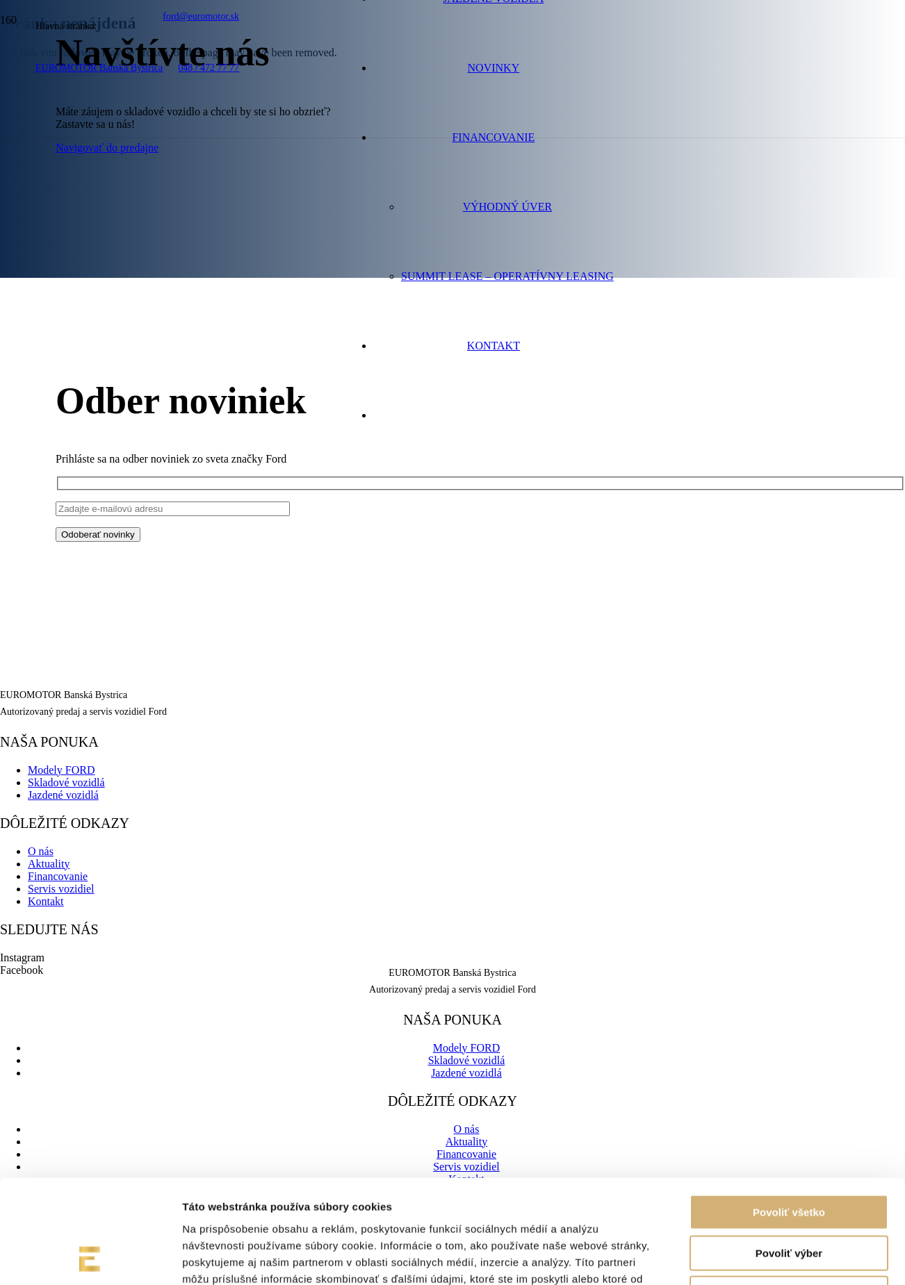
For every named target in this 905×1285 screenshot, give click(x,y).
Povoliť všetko (789, 1115)
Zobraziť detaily (726, 1257)
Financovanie (58, 876)
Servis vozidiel (61, 889)
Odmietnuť (788, 1196)
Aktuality (49, 864)
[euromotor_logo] (144, 142)
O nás (41, 851)
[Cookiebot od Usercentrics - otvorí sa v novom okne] (90, 1257)
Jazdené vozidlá (63, 795)
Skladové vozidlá (66, 782)
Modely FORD (61, 770)
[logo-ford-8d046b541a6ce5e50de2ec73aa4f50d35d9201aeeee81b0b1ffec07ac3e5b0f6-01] (190, 195)
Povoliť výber (789, 1156)
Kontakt (46, 901)
